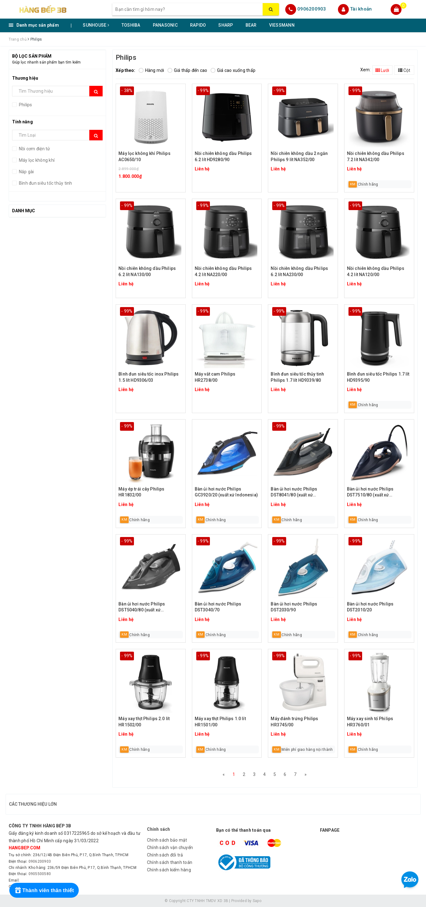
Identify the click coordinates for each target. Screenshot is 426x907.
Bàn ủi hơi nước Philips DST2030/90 (294, 607)
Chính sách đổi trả (165, 854)
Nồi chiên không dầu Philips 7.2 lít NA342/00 (375, 156)
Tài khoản (361, 9)
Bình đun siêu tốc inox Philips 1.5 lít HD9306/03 (148, 377)
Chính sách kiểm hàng (169, 869)
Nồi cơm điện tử (34, 148)
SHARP (225, 25)
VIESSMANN (282, 25)
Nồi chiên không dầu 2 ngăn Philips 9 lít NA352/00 (299, 156)
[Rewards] (44, 890)
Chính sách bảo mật (167, 840)
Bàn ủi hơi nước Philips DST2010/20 (370, 607)
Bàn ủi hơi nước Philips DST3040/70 (218, 607)
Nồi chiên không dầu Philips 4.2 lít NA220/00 (223, 271)
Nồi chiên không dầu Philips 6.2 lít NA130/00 (147, 271)
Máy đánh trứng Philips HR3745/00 (294, 721)
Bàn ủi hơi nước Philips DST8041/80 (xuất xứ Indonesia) (294, 493)
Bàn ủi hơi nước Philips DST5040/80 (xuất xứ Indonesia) (141, 607)
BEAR (251, 25)
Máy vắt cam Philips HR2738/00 (215, 377)
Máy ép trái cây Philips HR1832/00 (141, 492)
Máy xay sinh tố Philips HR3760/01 (370, 721)
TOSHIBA (131, 25)
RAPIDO (198, 25)
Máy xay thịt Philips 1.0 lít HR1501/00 (220, 721)
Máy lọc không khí (36, 160)
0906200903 (311, 9)
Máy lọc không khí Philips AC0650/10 (144, 156)
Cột (404, 70)
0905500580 (40, 874)
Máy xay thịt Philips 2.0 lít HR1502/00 (144, 721)
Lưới (382, 70)
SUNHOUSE (96, 25)
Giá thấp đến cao (187, 70)
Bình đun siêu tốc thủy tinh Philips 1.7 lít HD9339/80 (297, 377)
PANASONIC (165, 25)
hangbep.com (25, 847)
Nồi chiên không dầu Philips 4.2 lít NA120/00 (375, 271)
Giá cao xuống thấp (233, 70)
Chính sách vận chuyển (170, 847)
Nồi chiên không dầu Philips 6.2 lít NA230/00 (299, 271)
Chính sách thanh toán (169, 862)
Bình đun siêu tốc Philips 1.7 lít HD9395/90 (378, 377)
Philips (25, 104)
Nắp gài (26, 171)
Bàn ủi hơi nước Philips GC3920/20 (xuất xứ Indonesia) (226, 492)
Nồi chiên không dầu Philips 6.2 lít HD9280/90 (223, 156)
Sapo (257, 901)
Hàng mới (151, 70)
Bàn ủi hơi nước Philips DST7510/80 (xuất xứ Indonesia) (370, 493)
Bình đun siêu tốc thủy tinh (45, 183)
